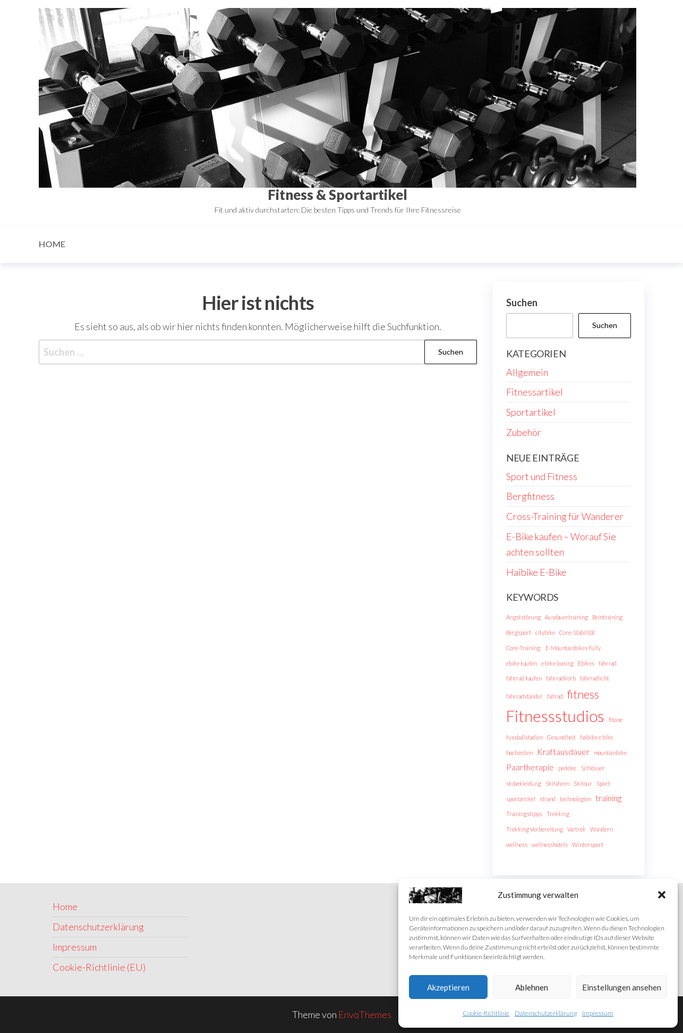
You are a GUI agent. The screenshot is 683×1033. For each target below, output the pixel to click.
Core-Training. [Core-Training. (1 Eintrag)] (523, 647)
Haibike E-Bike (536, 572)
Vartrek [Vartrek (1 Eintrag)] (576, 829)
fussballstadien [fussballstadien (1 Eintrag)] (524, 737)
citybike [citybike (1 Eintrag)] (545, 632)
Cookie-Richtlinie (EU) (99, 967)
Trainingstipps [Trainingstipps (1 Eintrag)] (524, 813)
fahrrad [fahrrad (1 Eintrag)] (608, 663)
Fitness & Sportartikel (337, 194)
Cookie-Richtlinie (486, 1013)
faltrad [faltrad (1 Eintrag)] (555, 696)
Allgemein (527, 372)
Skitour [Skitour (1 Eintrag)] (583, 783)
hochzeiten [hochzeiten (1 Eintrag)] (519, 752)
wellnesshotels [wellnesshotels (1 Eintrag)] (550, 844)
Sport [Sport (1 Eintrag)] (603, 783)
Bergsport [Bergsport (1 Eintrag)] (518, 632)
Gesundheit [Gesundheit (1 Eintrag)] (561, 737)
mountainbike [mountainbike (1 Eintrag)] (610, 752)
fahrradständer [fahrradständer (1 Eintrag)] (524, 696)
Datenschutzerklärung (546, 1013)
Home (52, 244)
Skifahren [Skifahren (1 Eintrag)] (557, 783)
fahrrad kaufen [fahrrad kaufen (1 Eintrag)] (524, 678)
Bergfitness (530, 496)
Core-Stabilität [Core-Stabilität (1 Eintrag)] (577, 632)
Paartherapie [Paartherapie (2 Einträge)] (530, 767)
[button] (661, 894)
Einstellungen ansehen (621, 987)
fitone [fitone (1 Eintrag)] (615, 719)
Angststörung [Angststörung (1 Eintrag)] (523, 617)
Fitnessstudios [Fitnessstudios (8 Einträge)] (555, 716)
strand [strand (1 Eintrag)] (548, 798)
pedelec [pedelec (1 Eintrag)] (567, 768)
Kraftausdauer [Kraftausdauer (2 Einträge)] (563, 751)
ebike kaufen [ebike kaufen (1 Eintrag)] (521, 663)
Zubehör (523, 432)
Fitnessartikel (534, 392)
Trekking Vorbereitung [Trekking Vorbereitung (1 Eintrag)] (534, 829)
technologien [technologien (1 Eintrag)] (575, 798)
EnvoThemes (364, 1014)
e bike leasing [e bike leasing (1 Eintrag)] (557, 663)
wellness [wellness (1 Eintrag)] (516, 844)
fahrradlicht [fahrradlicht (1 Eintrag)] (594, 678)
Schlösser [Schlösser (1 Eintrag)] (593, 768)
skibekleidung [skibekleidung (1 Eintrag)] (523, 783)
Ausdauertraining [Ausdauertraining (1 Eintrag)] (566, 617)
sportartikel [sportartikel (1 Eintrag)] (520, 798)
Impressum (597, 1013)
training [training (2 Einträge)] (608, 798)
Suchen (521, 302)
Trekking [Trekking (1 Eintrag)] (558, 813)
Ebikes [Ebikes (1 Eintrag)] (586, 663)
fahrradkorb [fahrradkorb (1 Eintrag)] (561, 678)
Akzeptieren (448, 987)
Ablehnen (531, 987)
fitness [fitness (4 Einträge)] (583, 694)
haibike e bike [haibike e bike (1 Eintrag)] (596, 737)
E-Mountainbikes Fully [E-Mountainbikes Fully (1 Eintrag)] (573, 647)
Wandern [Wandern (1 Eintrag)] (601, 829)
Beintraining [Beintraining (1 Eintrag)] (607, 617)
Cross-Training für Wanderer (565, 516)
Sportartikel (531, 412)
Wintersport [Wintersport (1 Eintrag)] (587, 844)
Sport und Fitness (541, 476)
